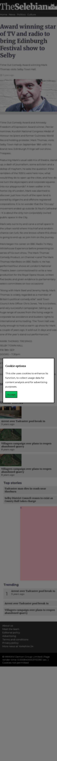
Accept (11, 394)
